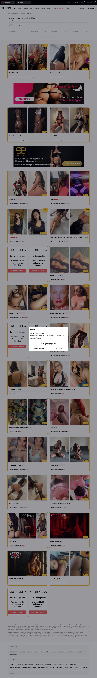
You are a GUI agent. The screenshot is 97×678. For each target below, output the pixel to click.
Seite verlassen (58, 348)
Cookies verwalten (39, 348)
